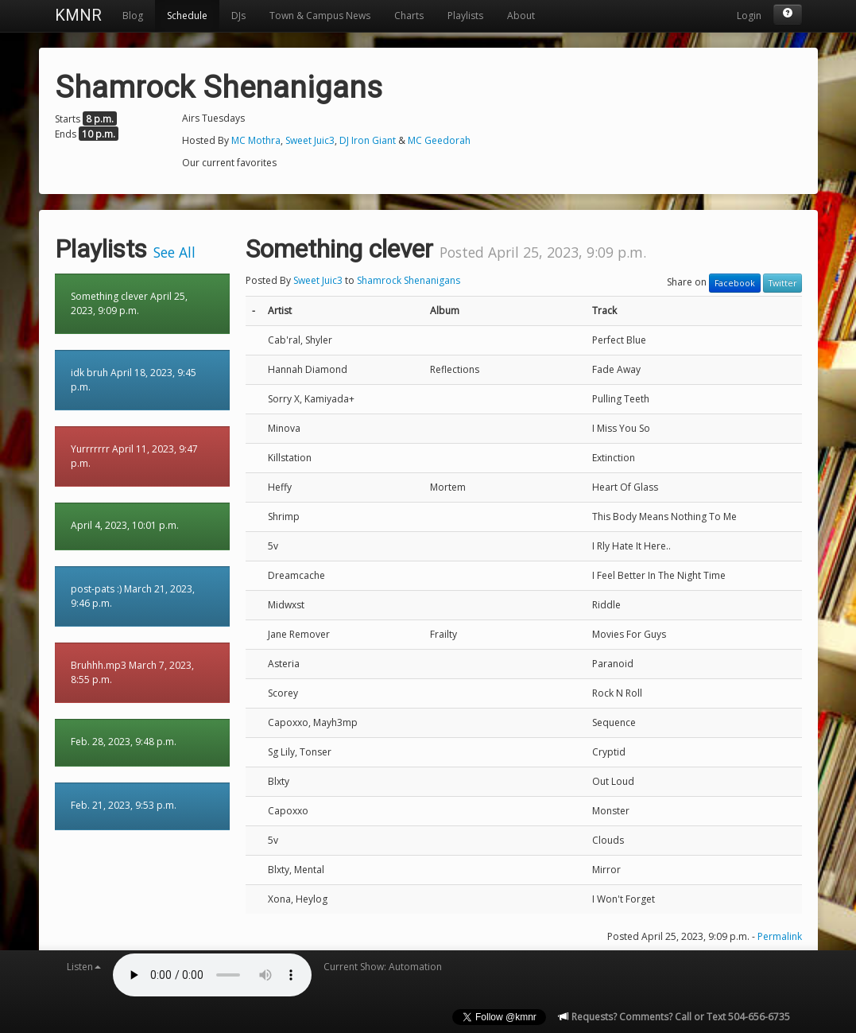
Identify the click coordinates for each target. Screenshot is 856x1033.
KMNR (78, 15)
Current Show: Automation (382, 966)
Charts (409, 15)
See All (174, 252)
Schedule (187, 15)
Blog (132, 15)
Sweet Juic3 (310, 140)
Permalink (779, 936)
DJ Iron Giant (367, 140)
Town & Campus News (319, 15)
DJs (238, 15)
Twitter (782, 283)
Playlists (465, 15)
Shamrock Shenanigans (408, 280)
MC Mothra (256, 140)
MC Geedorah (439, 140)
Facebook (735, 283)
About (521, 15)
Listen (84, 966)
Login (749, 15)
